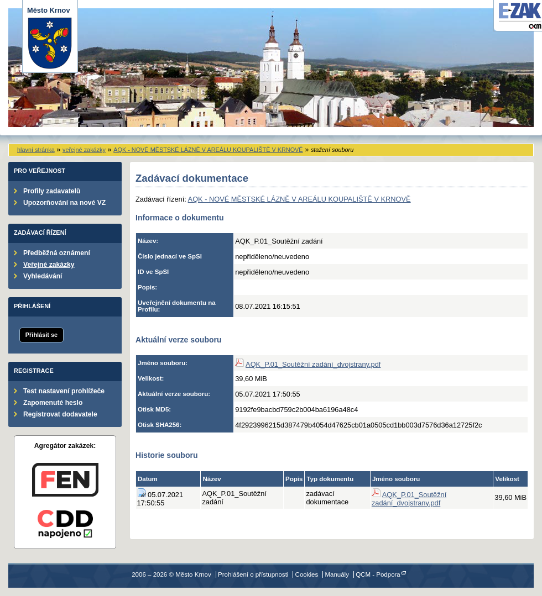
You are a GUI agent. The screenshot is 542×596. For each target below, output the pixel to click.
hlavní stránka (36, 149)
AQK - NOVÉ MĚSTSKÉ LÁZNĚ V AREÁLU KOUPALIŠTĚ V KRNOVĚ (208, 149)
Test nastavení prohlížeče (64, 391)
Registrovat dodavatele (60, 414)
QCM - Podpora (378, 574)
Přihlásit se (41, 334)
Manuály (337, 574)
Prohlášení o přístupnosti (253, 574)
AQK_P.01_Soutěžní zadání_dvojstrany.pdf (313, 364)
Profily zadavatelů (51, 191)
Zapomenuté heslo (52, 403)
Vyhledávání (42, 276)
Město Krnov (50, 38)
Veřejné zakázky (49, 264)
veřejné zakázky (84, 149)
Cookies (307, 574)
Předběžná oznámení (56, 253)
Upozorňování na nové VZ (64, 203)
